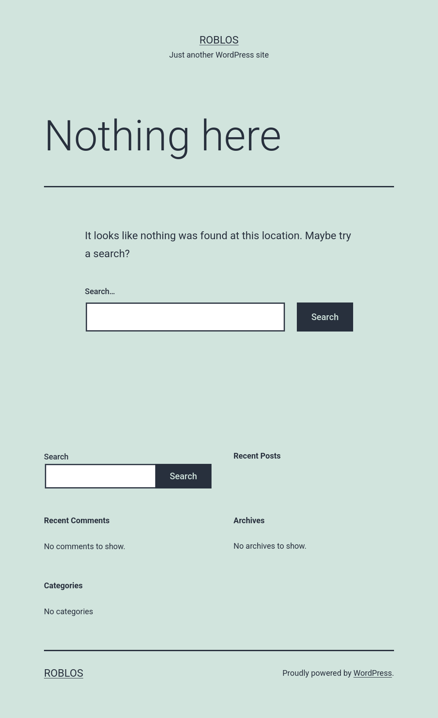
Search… (100, 291)
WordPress (373, 673)
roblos (218, 40)
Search (56, 456)
